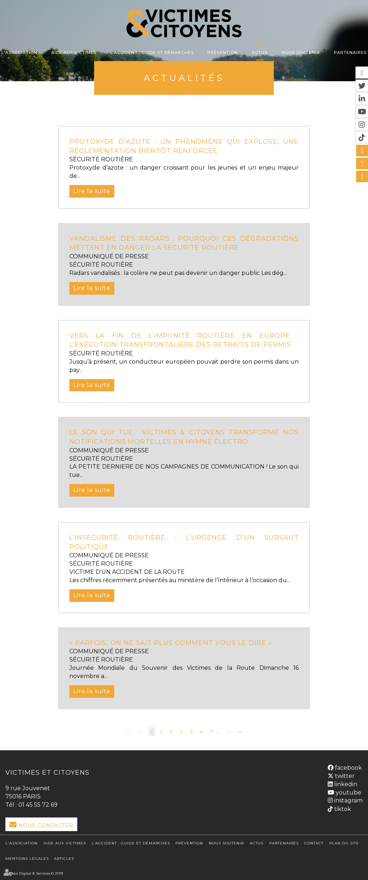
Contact (313, 843)
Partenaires (350, 52)
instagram (348, 800)
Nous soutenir (300, 52)
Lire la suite (91, 191)
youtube (347, 792)
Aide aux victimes (73, 52)
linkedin (345, 784)
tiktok (342, 809)
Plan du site (344, 843)
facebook (348, 767)
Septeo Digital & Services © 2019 (34, 873)
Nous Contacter (45, 825)
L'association (19, 52)
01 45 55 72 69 (38, 804)
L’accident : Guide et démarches (152, 52)
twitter (344, 776)
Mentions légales (27, 858)
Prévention (222, 52)
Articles (64, 858)
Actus (259, 52)
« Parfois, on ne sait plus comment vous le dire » (170, 643)
